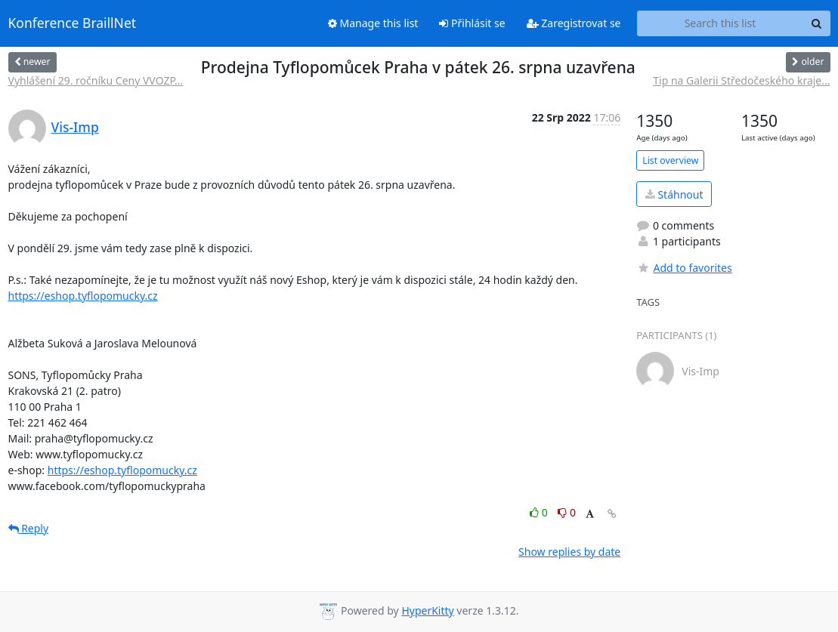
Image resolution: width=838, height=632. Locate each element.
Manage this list (373, 23)
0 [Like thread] (540, 512)
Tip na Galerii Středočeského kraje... (741, 80)
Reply (28, 528)
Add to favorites (683, 268)
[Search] (816, 23)
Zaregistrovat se (574, 23)
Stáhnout (674, 194)
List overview (670, 160)
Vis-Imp (75, 127)
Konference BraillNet (72, 23)
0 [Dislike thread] (567, 512)
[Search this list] (720, 23)
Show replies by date (569, 551)
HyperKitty (427, 610)
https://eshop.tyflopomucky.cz (83, 295)
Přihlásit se (472, 23)
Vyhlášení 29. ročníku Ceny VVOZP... (96, 80)
